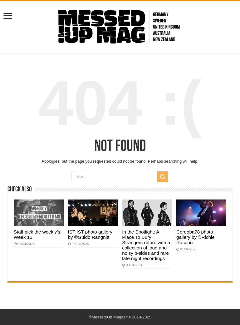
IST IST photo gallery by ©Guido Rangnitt (90, 234)
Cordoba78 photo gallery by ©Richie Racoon (195, 237)
